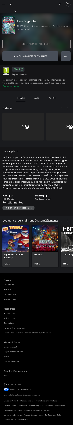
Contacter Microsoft (11, 401)
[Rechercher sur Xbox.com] (10, 4)
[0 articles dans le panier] (60, 4)
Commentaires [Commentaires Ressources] (9, 323)
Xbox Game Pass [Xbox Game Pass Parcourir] (10, 294)
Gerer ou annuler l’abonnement (15, 406)
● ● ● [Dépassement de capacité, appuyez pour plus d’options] (65, 56)
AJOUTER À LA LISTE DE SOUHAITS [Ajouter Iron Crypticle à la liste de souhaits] (30, 56)
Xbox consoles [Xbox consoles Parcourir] (9, 284)
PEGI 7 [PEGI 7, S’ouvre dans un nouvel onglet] (18, 69)
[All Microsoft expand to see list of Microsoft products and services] (3, 4)
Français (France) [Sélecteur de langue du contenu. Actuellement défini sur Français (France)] (14, 384)
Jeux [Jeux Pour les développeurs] (5, 376)
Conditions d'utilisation (33, 410)
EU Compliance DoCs (53, 415)
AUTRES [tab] (52, 97)
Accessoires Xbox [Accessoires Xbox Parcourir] (10, 299)
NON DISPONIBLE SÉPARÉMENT (36, 43)
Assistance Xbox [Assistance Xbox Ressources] (10, 318)
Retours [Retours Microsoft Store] (6, 357)
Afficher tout (51, 220)
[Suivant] (67, 108)
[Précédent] (61, 108)
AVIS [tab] (36, 97)
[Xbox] (8, 10)
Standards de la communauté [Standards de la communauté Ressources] (14, 328)
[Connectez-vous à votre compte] (68, 4)
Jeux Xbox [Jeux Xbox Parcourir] (7, 289)
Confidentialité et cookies (13, 410)
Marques (47, 410)
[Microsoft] (36, 2)
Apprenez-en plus (11, 85)
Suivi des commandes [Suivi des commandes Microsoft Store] (11, 361)
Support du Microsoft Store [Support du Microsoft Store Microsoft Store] (14, 352)
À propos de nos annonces (33, 415)
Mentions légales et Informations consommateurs (38, 401)
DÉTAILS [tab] (20, 97)
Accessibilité (8, 420)
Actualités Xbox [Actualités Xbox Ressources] (9, 313)
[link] (15, 246)
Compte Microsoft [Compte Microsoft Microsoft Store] (10, 347)
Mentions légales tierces (13, 415)
